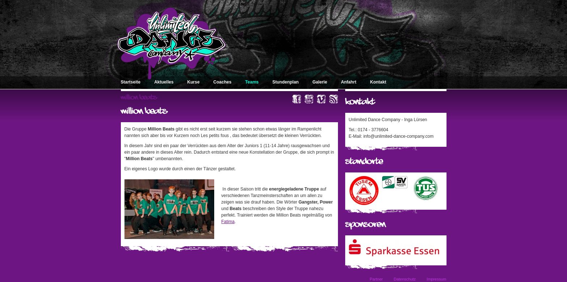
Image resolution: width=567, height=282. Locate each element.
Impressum (436, 279)
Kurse (193, 82)
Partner (376, 279)
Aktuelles (163, 82)
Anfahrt (348, 82)
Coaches (222, 82)
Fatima (228, 221)
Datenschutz (405, 279)
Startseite (131, 82)
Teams (252, 82)
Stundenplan (285, 82)
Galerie (319, 82)
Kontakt (378, 82)
